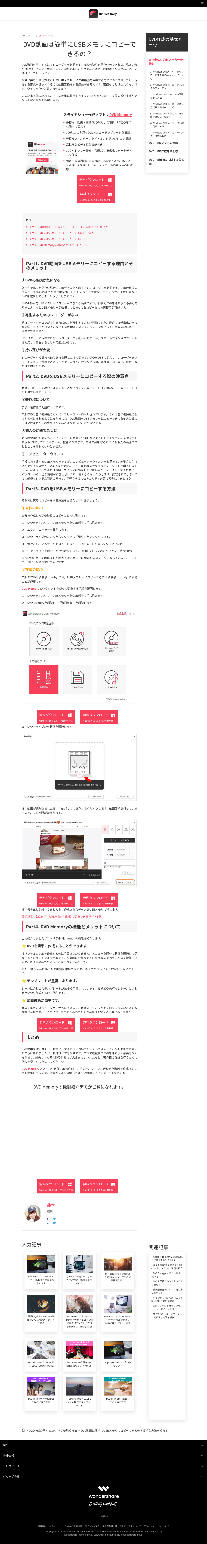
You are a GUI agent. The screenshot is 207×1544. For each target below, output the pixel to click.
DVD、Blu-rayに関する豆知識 (166, 161)
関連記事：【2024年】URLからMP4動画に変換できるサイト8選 (61, 916)
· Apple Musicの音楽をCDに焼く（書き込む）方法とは (167, 1258)
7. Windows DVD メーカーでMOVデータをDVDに (167, 134)
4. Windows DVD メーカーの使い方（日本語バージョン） (167, 105)
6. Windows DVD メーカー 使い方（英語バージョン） (167, 124)
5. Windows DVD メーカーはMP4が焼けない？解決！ (166, 115)
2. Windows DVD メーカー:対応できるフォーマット (167, 86)
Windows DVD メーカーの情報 (166, 61)
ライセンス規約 (92, 1526)
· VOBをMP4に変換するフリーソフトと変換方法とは (167, 1307)
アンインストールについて (156, 1526)
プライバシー (55, 1526)
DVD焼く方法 (45, 36)
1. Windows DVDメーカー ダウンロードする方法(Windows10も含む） (167, 75)
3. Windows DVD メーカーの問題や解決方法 (167, 96)
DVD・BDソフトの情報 (163, 143)
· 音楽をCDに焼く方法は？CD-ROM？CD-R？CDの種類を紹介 (167, 1266)
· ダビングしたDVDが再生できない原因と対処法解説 (167, 1299)
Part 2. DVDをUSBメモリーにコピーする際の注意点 (61, 233)
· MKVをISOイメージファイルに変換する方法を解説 (166, 1315)
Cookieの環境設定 (73, 1526)
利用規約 (42, 1526)
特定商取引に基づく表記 (114, 1526)
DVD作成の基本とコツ (43, 1430)
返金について (134, 1526)
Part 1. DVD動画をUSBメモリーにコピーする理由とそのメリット (70, 227)
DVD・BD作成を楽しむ (163, 151)
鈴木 (51, 1205)
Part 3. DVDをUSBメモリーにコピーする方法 (57, 239)
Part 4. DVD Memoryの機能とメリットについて (58, 245)
